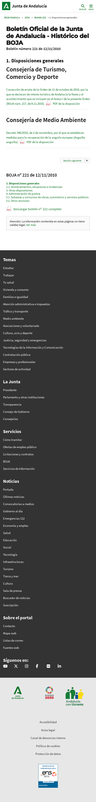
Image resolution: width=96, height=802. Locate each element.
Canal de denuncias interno (48, 738)
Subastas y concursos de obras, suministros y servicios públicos (47, 197)
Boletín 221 (40, 17)
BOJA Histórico (12, 17)
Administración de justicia (23, 194)
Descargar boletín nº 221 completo (37, 209)
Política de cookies (48, 746)
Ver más (31, 225)
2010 (27, 17)
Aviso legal (48, 730)
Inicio (30, 6)
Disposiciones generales (22, 183)
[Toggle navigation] (90, 7)
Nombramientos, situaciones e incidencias (34, 187)
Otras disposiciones (19, 190)
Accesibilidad (48, 722)
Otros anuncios (17, 201)
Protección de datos (48, 754)
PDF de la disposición (66, 104)
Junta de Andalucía (6, 6)
